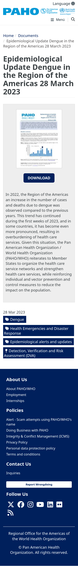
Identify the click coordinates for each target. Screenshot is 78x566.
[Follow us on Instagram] (30, 505)
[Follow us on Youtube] (40, 505)
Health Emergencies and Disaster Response (36, 331)
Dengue (17, 319)
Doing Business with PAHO (27, 430)
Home (8, 35)
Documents (28, 35)
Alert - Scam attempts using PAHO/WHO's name (39, 422)
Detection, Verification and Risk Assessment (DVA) (33, 353)
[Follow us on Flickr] (59, 505)
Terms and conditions (23, 454)
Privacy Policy (16, 442)
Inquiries (13, 473)
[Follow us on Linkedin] (50, 505)
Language (64, 3)
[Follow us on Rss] (10, 514)
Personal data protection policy (30, 448)
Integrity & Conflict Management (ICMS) (37, 436)
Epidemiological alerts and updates (41, 341)
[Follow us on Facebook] (20, 505)
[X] (10, 505)
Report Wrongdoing (39, 484)
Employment (16, 394)
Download (39, 177)
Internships (15, 400)
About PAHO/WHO (20, 388)
